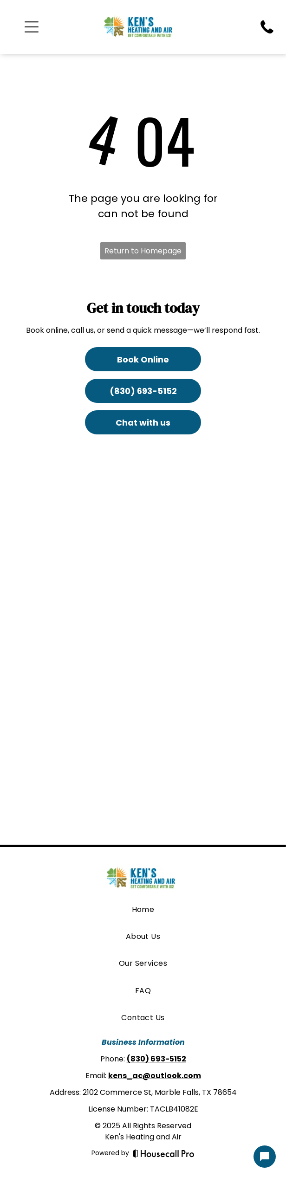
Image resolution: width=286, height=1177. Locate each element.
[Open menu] (31, 27)
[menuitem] (143, 909)
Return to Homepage (143, 251)
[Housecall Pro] (164, 1153)
